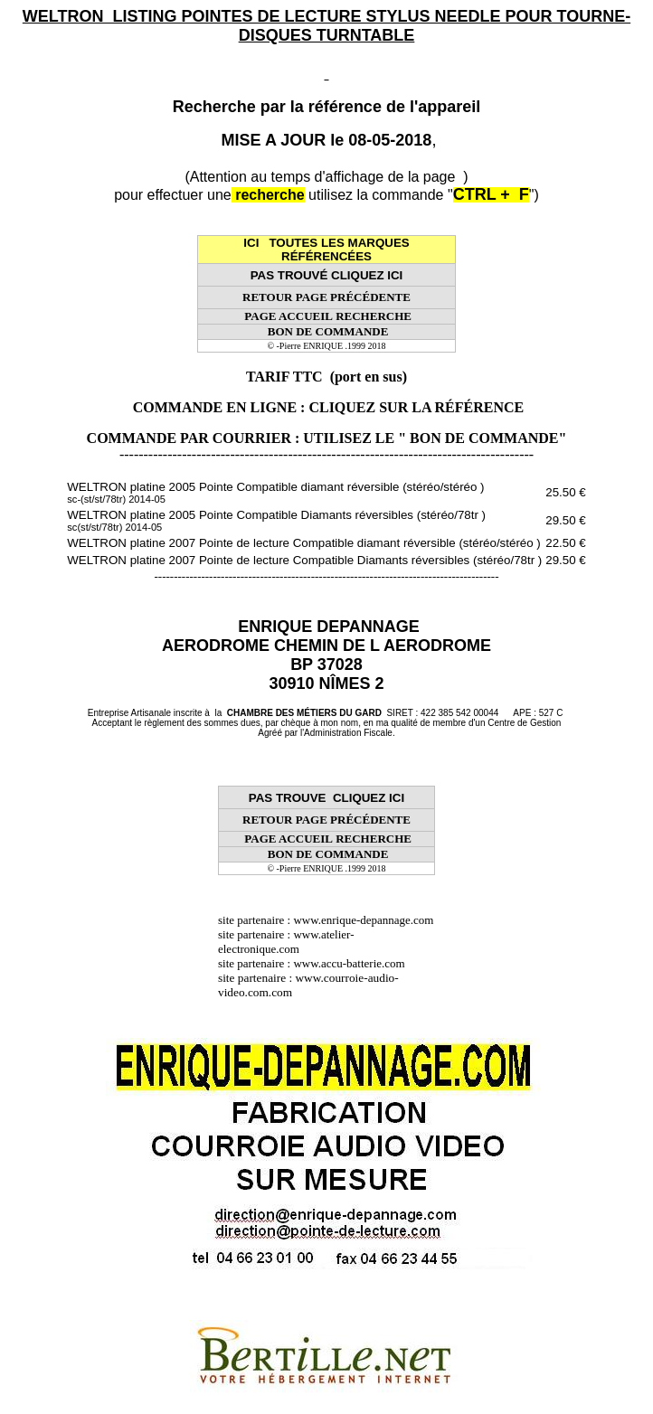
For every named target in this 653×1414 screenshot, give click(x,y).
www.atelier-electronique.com (286, 942)
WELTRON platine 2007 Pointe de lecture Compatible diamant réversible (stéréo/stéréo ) (304, 543)
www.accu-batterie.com (354, 963)
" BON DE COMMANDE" (482, 438)
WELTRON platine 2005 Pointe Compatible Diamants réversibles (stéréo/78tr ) (276, 520)
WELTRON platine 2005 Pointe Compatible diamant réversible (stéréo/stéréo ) (275, 492)
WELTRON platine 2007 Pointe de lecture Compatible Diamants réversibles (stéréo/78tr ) (304, 560)
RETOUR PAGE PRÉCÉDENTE (326, 297)
